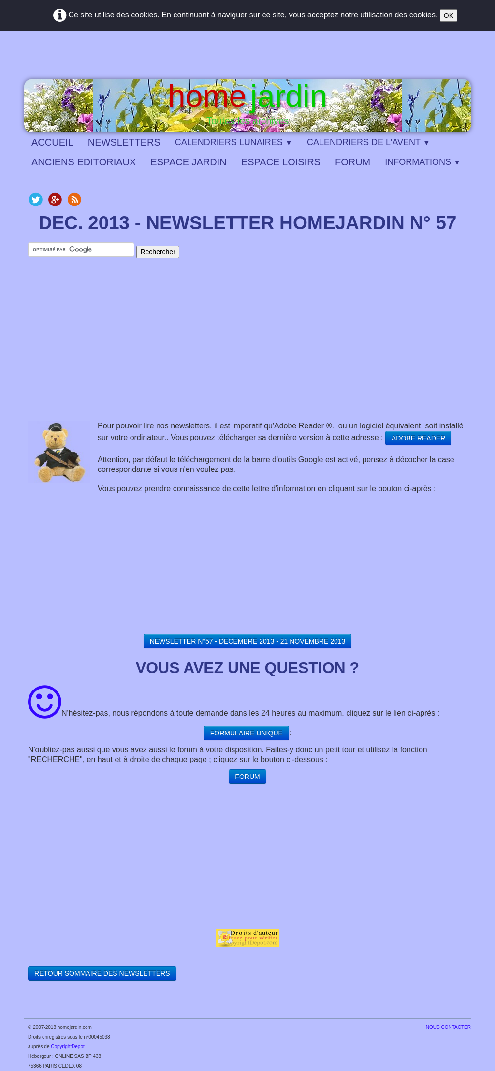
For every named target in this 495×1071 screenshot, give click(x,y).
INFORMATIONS (423, 162)
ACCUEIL (52, 142)
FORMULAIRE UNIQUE (246, 733)
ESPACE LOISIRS (280, 162)
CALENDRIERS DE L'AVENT (368, 142)
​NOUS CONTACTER (448, 1027)
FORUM (352, 162)
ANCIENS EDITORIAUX (83, 162)
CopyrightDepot (67, 1046)
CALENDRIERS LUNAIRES (233, 142)
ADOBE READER (418, 438)
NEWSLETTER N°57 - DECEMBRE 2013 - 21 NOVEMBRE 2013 (248, 641)
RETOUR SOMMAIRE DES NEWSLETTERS (102, 973)
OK (448, 15)
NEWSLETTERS (124, 142)
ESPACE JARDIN (188, 162)
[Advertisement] (247, 348)
